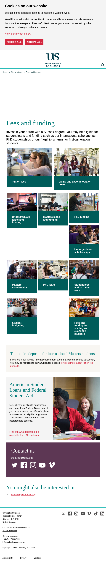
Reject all (14, 42)
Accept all (34, 42)
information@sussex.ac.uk (14, 532)
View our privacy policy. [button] (18, 33)
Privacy (23, 547)
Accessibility (8, 547)
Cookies (37, 547)
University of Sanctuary (23, 484)
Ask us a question (10, 520)
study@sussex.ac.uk (22, 447)
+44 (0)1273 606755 (11, 528)
